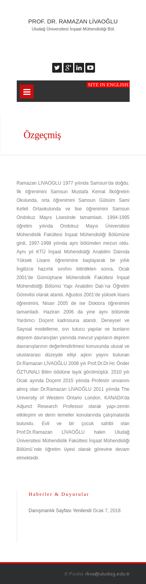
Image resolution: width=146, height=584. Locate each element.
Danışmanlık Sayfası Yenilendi (60, 510)
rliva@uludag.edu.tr (107, 574)
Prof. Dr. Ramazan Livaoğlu (73, 21)
